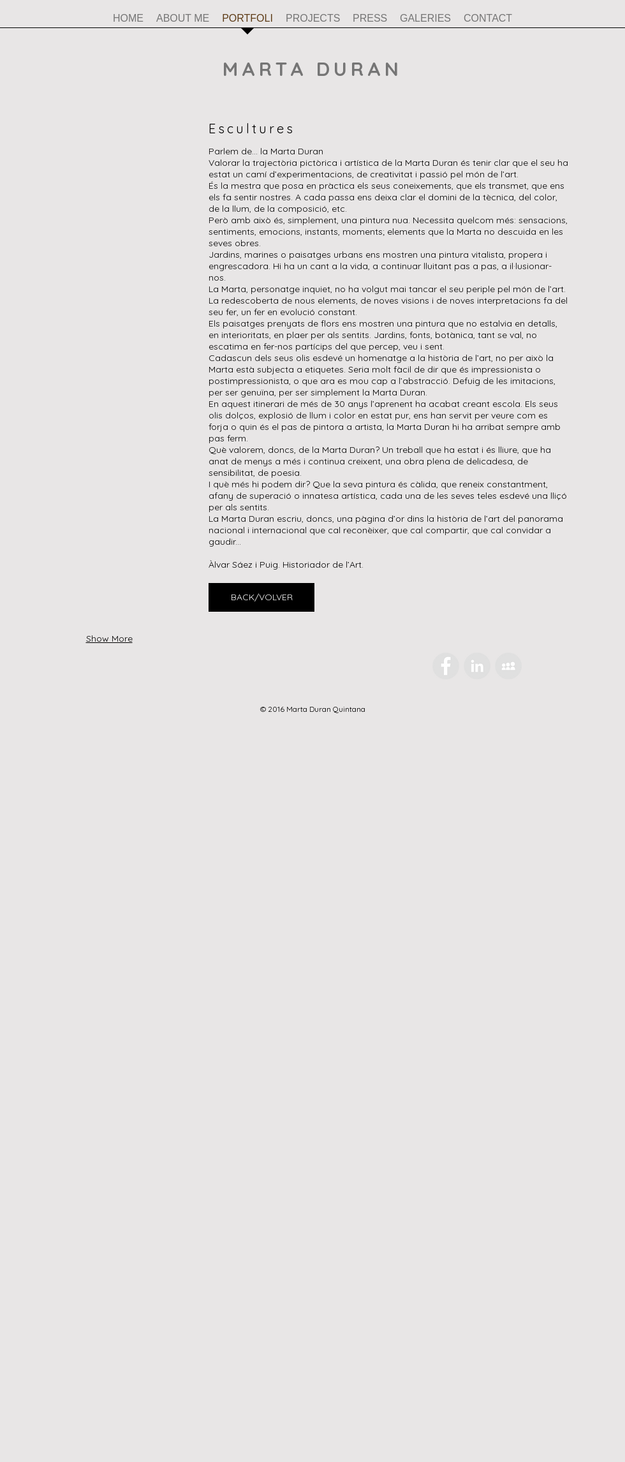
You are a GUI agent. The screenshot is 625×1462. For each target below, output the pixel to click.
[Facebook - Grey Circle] (445, 666)
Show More (109, 638)
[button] (109, 195)
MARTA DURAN (312, 69)
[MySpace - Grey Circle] (508, 666)
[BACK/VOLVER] (261, 597)
